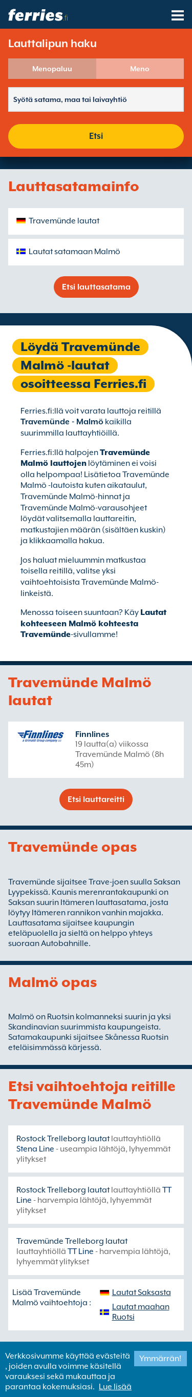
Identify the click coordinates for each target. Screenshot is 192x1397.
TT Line (81, 1251)
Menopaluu (52, 69)
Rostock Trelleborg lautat (63, 1138)
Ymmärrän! (160, 1358)
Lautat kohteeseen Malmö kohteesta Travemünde (93, 623)
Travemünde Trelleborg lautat (71, 1241)
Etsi (96, 136)
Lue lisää (115, 1386)
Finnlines (92, 734)
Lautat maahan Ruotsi (140, 1312)
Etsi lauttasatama (96, 287)
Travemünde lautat (64, 220)
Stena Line (35, 1149)
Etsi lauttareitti (96, 799)
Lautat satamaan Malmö (74, 251)
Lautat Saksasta (141, 1292)
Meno (140, 69)
